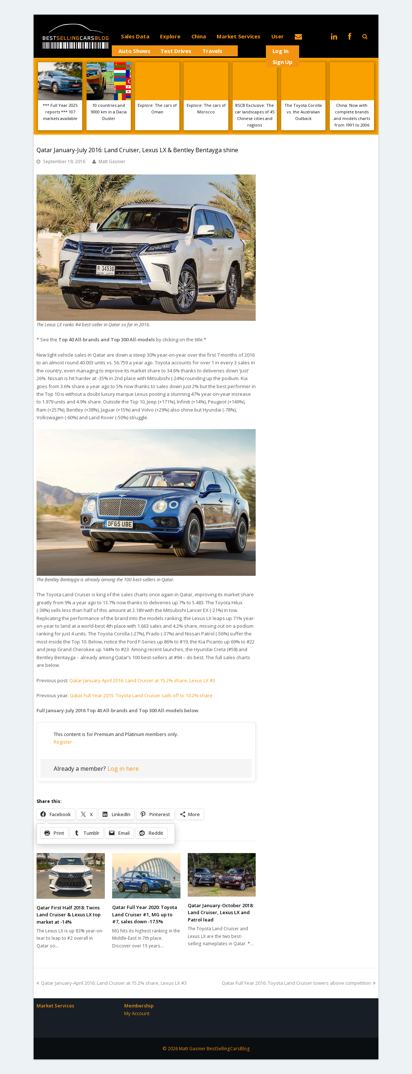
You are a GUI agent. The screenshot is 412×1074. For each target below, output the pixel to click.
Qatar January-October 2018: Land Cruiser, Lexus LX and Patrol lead (220, 912)
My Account (136, 1013)
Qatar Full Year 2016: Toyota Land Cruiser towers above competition (298, 983)
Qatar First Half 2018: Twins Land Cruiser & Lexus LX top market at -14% (68, 914)
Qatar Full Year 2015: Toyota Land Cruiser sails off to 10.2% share (141, 695)
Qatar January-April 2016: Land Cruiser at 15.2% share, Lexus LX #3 (142, 680)
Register (63, 742)
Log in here (123, 769)
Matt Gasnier (112, 161)
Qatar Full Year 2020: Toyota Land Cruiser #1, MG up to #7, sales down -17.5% (144, 914)
